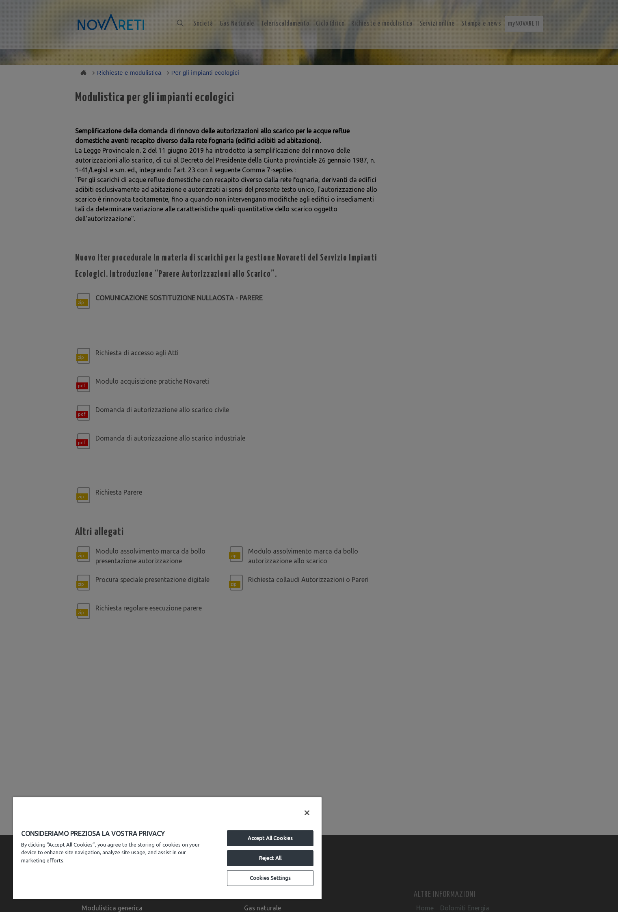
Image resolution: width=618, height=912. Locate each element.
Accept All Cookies (270, 838)
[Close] (307, 813)
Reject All (270, 858)
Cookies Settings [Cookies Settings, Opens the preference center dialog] (270, 878)
